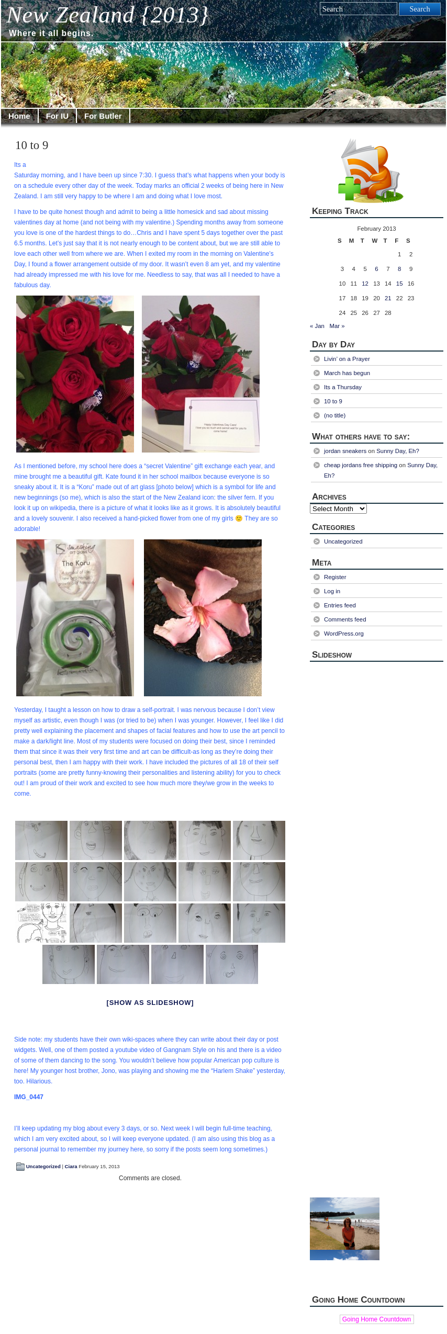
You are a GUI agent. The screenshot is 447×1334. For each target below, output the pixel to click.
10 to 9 (31, 145)
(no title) (334, 415)
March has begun (347, 373)
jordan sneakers (345, 451)
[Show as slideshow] (150, 1003)
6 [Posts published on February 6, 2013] (376, 269)
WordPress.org (344, 633)
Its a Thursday (343, 387)
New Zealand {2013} (107, 15)
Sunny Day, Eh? (397, 451)
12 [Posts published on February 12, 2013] (365, 283)
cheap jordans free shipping (360, 465)
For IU (57, 115)
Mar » (336, 326)
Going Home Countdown (376, 1319)
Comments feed (345, 619)
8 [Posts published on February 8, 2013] (399, 269)
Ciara (71, 1166)
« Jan (317, 326)
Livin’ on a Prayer (347, 359)
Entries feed (340, 605)
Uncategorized (43, 1166)
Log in (332, 591)
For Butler (103, 115)
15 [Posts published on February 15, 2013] (399, 283)
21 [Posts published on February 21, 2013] (388, 298)
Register (335, 577)
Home (19, 115)
